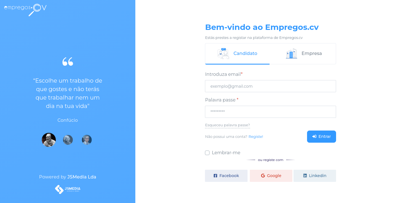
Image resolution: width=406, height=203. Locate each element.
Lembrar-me (226, 152)
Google (271, 175)
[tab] (237, 54)
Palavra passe (221, 100)
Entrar (321, 136)
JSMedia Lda (81, 177)
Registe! (256, 136)
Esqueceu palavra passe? (227, 125)
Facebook (226, 175)
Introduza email (223, 74)
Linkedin (314, 175)
